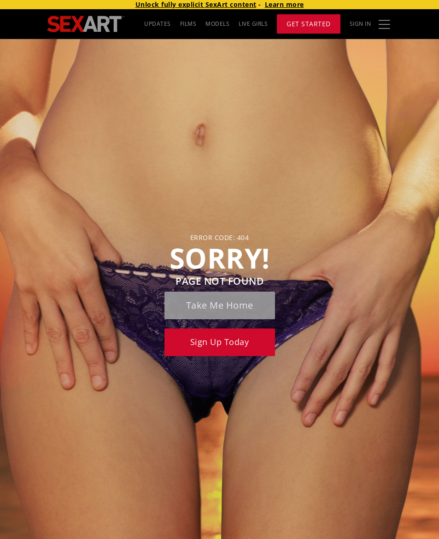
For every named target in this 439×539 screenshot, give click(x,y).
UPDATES (157, 24)
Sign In (360, 24)
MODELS (217, 24)
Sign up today (219, 341)
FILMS (188, 24)
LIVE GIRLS (253, 24)
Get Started (309, 23)
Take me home (219, 305)
